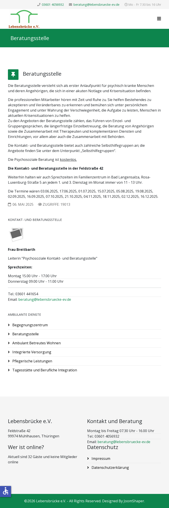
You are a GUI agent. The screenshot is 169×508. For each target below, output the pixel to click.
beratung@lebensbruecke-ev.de (96, 4)
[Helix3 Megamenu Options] (159, 18)
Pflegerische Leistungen (31, 361)
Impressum (100, 458)
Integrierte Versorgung (31, 352)
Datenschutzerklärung (110, 467)
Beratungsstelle (25, 334)
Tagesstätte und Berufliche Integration (44, 370)
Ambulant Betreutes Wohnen (36, 343)
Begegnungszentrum (29, 325)
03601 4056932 (53, 4)
